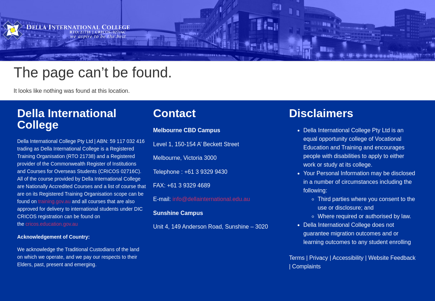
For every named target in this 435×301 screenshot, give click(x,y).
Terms (297, 258)
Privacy (318, 258)
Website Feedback (391, 258)
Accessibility (347, 258)
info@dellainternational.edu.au (211, 199)
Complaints (306, 266)
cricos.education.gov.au (52, 224)
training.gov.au (54, 201)
